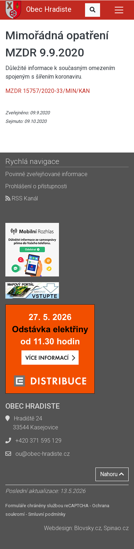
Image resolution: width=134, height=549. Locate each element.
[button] (92, 10)
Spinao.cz (116, 528)
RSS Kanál (21, 198)
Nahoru (112, 474)
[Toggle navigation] (119, 10)
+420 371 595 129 (38, 440)
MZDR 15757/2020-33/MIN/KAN (47, 91)
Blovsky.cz (87, 528)
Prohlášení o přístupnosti (36, 186)
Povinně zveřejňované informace (46, 174)
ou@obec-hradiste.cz (42, 453)
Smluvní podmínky (46, 514)
